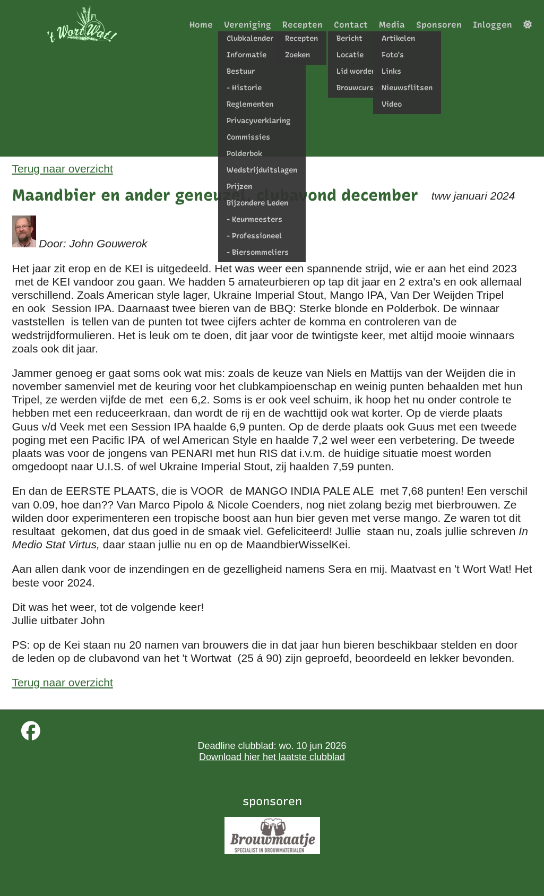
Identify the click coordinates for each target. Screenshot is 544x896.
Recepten (302, 25)
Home (201, 25)
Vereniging (247, 25)
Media (392, 25)
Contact (351, 25)
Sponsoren (439, 25)
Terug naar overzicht (62, 168)
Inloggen (492, 25)
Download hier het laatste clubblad (272, 757)
